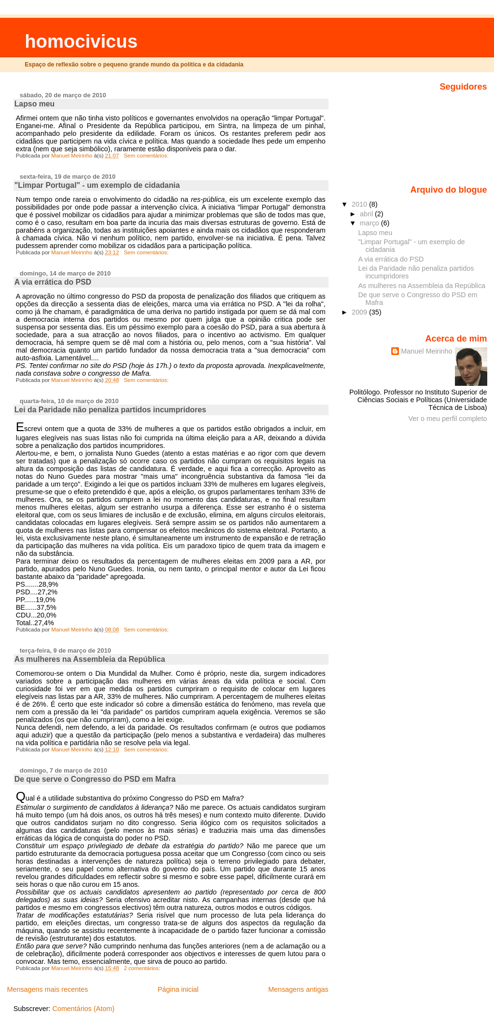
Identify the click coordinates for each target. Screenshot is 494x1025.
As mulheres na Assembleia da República (89, 659)
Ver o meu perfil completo (447, 418)
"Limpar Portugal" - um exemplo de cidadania (97, 185)
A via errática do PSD (53, 282)
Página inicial (178, 989)
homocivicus (81, 41)
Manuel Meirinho (426, 351)
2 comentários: (143, 968)
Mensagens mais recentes (47, 989)
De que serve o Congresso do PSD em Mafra (95, 779)
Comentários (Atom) (83, 1008)
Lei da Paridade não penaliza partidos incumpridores (110, 410)
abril (367, 214)
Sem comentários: (147, 155)
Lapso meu (34, 104)
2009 (360, 312)
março (370, 223)
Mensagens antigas (298, 989)
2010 (360, 204)
